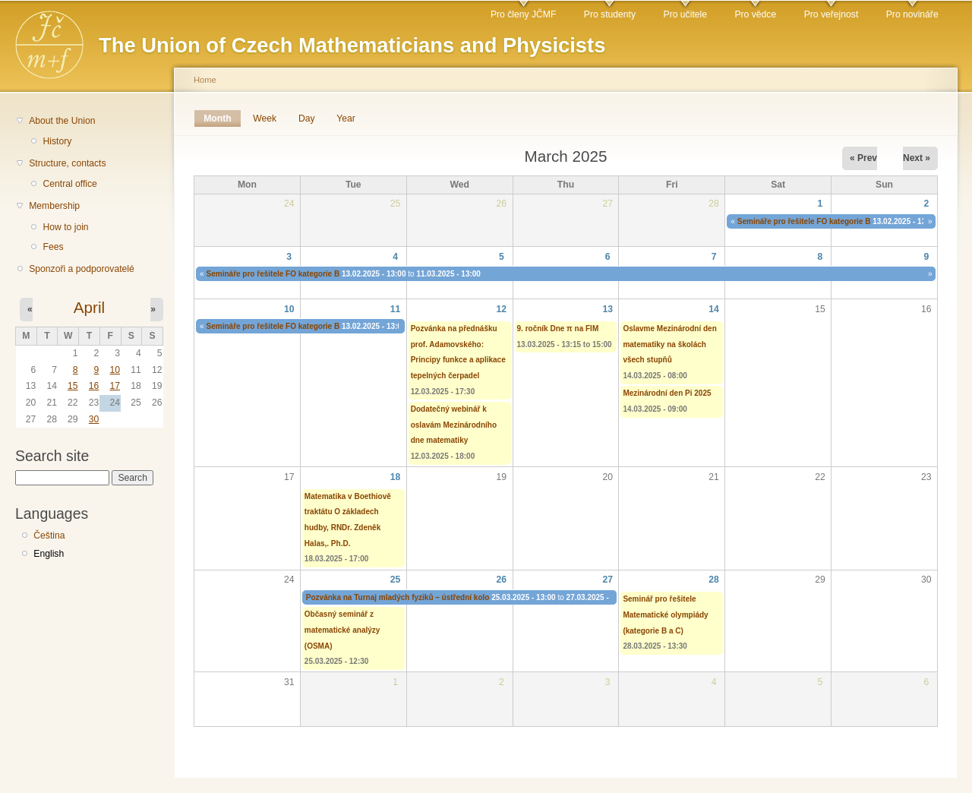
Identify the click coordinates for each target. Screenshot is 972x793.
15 (73, 386)
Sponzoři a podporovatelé (81, 269)
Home (205, 79)
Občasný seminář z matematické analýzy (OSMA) (342, 629)
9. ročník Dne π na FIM (558, 328)
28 (713, 579)
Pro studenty (610, 14)
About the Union (62, 120)
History (57, 141)
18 (395, 477)
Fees (53, 247)
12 (502, 309)
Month (222, 118)
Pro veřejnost (831, 14)
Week (264, 118)
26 (502, 579)
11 (395, 309)
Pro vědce (755, 14)
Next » (916, 158)
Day (306, 118)
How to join (65, 227)
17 (114, 386)
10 (114, 370)
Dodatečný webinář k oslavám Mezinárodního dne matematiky (454, 424)
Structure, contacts (67, 163)
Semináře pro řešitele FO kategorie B (804, 221)
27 (607, 579)
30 (94, 419)
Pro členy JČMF (523, 14)
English (48, 553)
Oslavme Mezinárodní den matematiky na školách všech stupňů (669, 344)
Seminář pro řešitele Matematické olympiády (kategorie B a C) (665, 614)
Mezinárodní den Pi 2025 (667, 393)
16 (94, 386)
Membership (54, 206)
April (89, 307)
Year (345, 118)
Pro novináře (912, 14)
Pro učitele (685, 14)
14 (713, 309)
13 (607, 309)
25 (395, 579)
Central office (69, 184)
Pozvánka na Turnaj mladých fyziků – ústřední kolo (398, 597)
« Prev (863, 158)
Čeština (49, 535)
